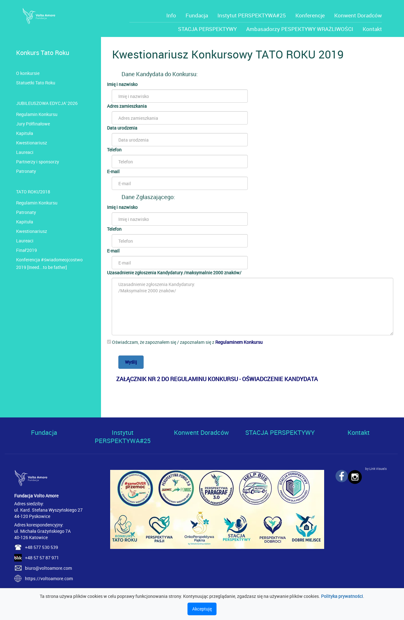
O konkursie (27, 73)
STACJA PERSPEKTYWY (207, 29)
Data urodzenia (122, 128)
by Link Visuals (376, 468)
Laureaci (24, 152)
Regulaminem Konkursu (239, 342)
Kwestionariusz (31, 143)
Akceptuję (202, 609)
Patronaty (26, 171)
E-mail (113, 171)
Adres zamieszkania (127, 106)
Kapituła (24, 133)
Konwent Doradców (358, 15)
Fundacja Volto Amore (36, 496)
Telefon (114, 150)
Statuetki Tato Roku (35, 83)
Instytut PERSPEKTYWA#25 (251, 15)
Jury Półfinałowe (33, 124)
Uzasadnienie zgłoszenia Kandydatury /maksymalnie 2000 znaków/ (174, 273)
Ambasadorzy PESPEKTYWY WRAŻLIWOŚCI (299, 29)
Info (171, 15)
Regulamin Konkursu (36, 114)
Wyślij (131, 362)
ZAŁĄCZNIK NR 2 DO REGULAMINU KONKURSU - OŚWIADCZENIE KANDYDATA (217, 379)
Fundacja (197, 15)
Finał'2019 (26, 250)
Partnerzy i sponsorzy (37, 162)
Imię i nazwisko (122, 84)
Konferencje (310, 15)
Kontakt (372, 29)
